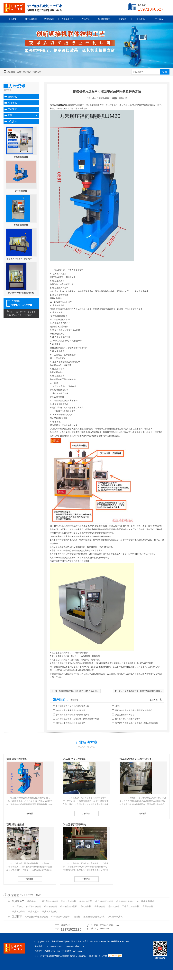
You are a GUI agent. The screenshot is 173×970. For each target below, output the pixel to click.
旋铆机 (77, 916)
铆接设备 (62, 105)
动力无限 (103, 956)
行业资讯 (12, 103)
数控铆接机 (32, 901)
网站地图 (115, 941)
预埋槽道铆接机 (15, 824)
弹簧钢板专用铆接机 (60, 916)
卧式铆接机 (86, 906)
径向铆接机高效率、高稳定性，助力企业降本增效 (77, 719)
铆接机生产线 (85, 901)
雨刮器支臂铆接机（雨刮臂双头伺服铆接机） (21, 259)
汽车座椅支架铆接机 (74, 759)
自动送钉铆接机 (33, 906)
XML (128, 941)
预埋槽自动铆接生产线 (94, 916)
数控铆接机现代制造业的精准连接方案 (72, 706)
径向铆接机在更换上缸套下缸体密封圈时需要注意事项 (146, 691)
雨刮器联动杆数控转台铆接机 (21, 292)
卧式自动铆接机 (115, 916)
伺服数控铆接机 (21, 225)
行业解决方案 (86, 742)
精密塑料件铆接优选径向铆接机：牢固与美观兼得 (136, 723)
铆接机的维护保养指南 (124, 714)
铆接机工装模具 (49, 911)
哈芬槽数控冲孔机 (68, 906)
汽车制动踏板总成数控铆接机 (136, 759)
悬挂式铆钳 (113, 906)
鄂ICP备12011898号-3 (100, 941)
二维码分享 (123, 98)
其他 (10, 115)
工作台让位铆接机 (130, 906)
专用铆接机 (147, 906)
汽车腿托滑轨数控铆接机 (36, 916)
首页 (19, 72)
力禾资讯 (27, 72)
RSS (122, 941)
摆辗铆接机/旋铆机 (125, 901)
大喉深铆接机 (21, 191)
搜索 (164, 72)
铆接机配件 (33, 911)
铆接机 (118, 706)
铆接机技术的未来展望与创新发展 (70, 710)
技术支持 (37, 72)
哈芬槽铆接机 (50, 906)
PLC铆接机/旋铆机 (145, 901)
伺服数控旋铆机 (21, 157)
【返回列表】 (153, 700)
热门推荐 (12, 121)
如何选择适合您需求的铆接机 (127, 719)
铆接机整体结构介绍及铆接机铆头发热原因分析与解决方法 (84, 691)
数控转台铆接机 (68, 901)
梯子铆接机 (99, 906)
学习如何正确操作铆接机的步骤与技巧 (72, 714)
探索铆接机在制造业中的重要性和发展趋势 (133, 710)
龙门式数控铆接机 (49, 901)
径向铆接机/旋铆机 (104, 901)
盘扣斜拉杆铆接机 (16, 759)
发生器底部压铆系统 (74, 824)
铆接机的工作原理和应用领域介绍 (70, 723)
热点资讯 (12, 97)
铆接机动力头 (18, 911)
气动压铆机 (17, 906)
